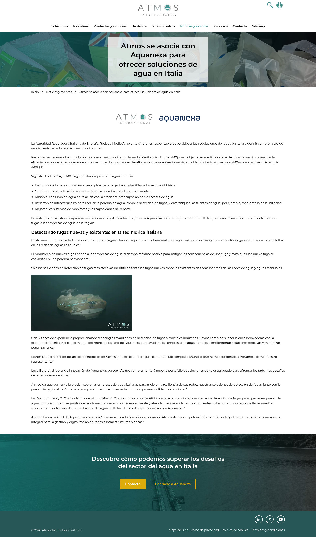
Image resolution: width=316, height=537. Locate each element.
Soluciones (59, 26)
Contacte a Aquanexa (173, 484)
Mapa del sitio (178, 530)
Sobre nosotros (163, 26)
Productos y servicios (110, 26)
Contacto (240, 26)
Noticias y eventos (194, 26)
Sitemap (258, 26)
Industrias (80, 26)
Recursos (220, 26)
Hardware (139, 26)
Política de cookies (235, 530)
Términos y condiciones (268, 530)
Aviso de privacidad (205, 530)
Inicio (35, 92)
